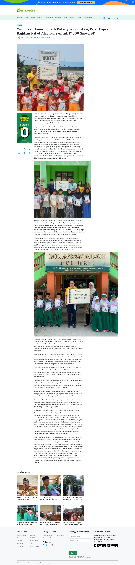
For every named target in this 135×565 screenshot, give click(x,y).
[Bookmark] (104, 17)
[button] (113, 17)
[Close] (133, 2)
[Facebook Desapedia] (44, 545)
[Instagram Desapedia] (49, 545)
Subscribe (73, 553)
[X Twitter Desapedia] (46, 545)
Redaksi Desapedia (27, 37)
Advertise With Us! (86, 2)
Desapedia (25, 563)
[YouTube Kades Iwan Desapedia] (52, 545)
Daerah (20, 25)
